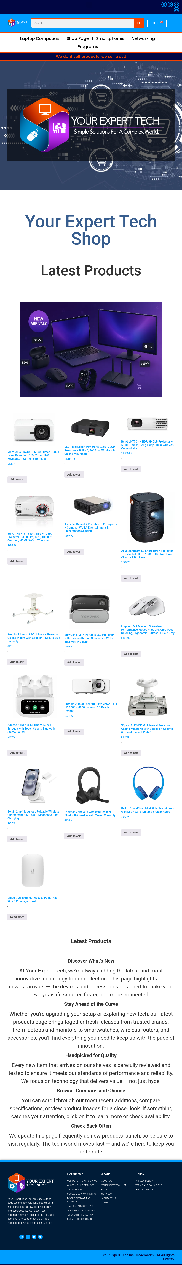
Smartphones (110, 38)
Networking (143, 38)
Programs (87, 46)
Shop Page (78, 38)
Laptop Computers (39, 38)
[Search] (138, 23)
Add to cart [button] (17, 479)
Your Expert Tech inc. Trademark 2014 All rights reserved (139, 1256)
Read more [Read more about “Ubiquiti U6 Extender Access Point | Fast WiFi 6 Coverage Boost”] (17, 917)
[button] (89, 5)
